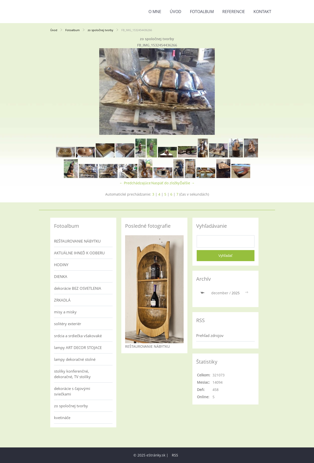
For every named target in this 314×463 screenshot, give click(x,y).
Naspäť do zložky (165, 183)
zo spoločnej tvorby (100, 30)
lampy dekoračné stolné (74, 359)
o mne (154, 11)
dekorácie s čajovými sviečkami (72, 391)
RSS (175, 455)
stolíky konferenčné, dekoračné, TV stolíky (72, 374)
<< (203, 293)
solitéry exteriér (67, 323)
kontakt (262, 11)
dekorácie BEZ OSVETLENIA (77, 288)
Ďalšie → (187, 183)
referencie (233, 11)
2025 (236, 293)
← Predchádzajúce (135, 183)
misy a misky (65, 311)
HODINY (61, 264)
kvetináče (62, 417)
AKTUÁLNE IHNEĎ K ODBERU (79, 252)
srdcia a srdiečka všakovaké (78, 335)
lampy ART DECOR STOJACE (78, 347)
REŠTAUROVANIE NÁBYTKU (77, 241)
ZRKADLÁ (62, 300)
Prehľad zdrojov (210, 335)
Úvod (175, 11)
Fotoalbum (202, 11)
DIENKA (60, 276)
